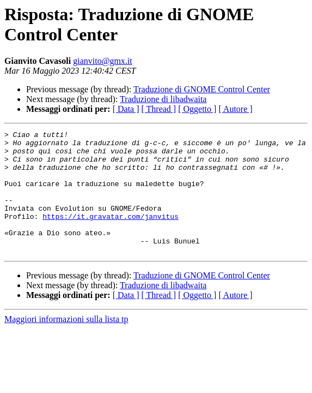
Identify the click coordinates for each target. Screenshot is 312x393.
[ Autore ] (235, 109)
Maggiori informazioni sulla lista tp (66, 343)
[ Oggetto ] (197, 109)
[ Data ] (126, 109)
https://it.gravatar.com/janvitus (110, 234)
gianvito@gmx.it (102, 61)
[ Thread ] (159, 109)
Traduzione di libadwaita (163, 99)
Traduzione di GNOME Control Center (201, 89)
